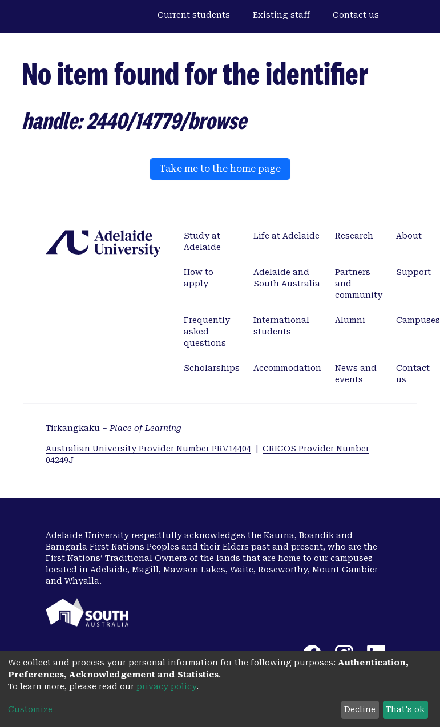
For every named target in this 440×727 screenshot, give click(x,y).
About (409, 235)
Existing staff (281, 14)
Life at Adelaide (286, 235)
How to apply (198, 278)
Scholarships (212, 368)
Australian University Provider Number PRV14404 (148, 448)
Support (413, 272)
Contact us (356, 14)
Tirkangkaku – (113, 428)
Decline (360, 709)
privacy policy (166, 686)
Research (354, 235)
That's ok (405, 709)
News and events (356, 374)
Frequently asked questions (207, 332)
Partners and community (358, 284)
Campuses (418, 320)
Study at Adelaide (202, 241)
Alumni (350, 320)
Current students (194, 14)
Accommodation (287, 368)
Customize (30, 709)
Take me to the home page (220, 168)
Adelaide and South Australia (286, 278)
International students (281, 326)
